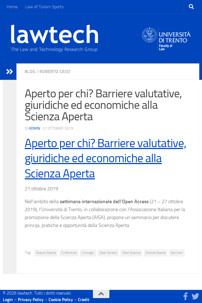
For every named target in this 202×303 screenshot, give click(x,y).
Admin (34, 128)
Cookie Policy (61, 299)
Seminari (177, 253)
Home (12, 6)
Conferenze (68, 253)
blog (30, 71)
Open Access (108, 253)
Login (8, 299)
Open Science (131, 253)
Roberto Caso (54, 71)
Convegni (88, 253)
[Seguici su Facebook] (185, 296)
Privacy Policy (31, 299)
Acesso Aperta (46, 253)
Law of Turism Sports (44, 6)
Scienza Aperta (156, 253)
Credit (83, 299)
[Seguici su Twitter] (195, 296)
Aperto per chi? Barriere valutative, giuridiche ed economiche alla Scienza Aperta (105, 158)
